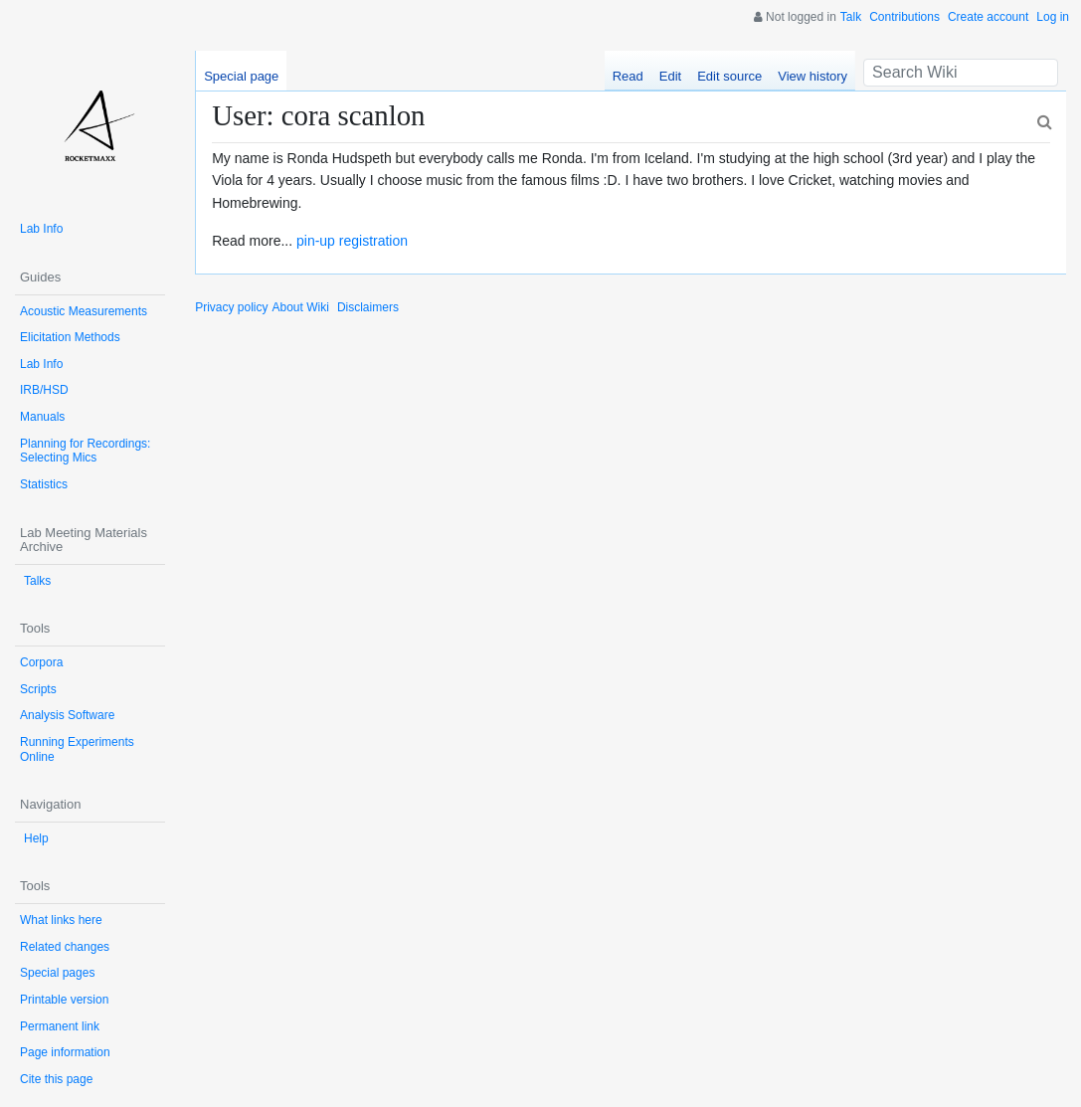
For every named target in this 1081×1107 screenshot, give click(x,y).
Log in (1052, 17)
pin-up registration (352, 241)
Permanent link (59, 1026)
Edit (670, 76)
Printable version (64, 1000)
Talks (37, 581)
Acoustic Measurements (83, 311)
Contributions (904, 17)
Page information (65, 1052)
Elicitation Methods (70, 337)
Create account (988, 17)
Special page (241, 76)
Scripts (38, 689)
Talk (850, 17)
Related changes (64, 947)
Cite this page (56, 1079)
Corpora (41, 662)
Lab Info (41, 229)
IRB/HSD (44, 390)
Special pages (57, 973)
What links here (61, 920)
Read (628, 76)
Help (36, 838)
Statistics (44, 484)
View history (812, 76)
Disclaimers (368, 307)
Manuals (42, 417)
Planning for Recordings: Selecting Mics (85, 451)
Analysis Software (67, 715)
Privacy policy (231, 307)
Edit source (729, 76)
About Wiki (300, 307)
